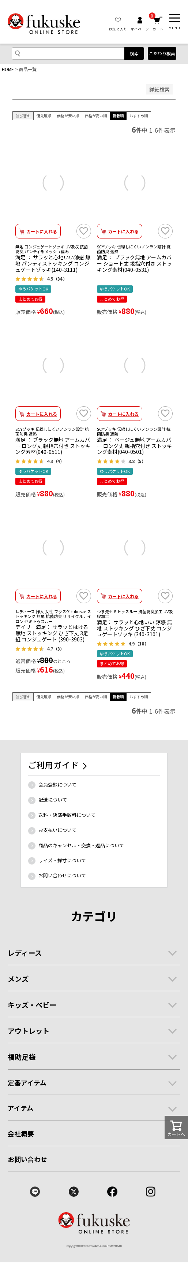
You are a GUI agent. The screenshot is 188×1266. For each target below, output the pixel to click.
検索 (134, 53)
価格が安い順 (68, 115)
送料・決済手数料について (66, 814)
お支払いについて (57, 829)
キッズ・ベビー (32, 1005)
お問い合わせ (28, 1159)
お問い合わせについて (62, 875)
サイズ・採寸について (62, 860)
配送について (52, 799)
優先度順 (44, 115)
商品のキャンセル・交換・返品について (81, 845)
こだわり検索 (162, 53)
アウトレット (28, 1031)
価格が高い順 (96, 115)
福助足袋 (21, 1057)
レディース (25, 953)
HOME (8, 69)
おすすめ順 (138, 115)
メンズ (18, 979)
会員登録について (57, 784)
